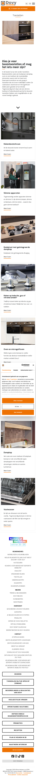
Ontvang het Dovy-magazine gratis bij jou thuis (18, 656)
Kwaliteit (18, 571)
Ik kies (18, 406)
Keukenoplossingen (18, 586)
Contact (18, 634)
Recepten (18, 730)
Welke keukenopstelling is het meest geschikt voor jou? (18, 559)
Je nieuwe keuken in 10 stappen (18, 615)
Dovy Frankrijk (18, 761)
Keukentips (18, 583)
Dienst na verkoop (18, 646)
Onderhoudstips (18, 580)
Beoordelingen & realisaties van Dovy (18, 692)
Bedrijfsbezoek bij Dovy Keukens (18, 630)
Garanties (18, 612)
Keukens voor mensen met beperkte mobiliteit (18, 567)
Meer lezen (7, 154)
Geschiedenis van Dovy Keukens (18, 609)
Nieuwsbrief (18, 750)
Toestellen (18, 577)
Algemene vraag (18, 649)
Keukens (17, 674)
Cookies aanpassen (22, 775)
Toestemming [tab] (6, 370)
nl (27, 4)
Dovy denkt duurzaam (18, 627)
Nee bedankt (18, 412)
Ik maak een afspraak (18, 8)
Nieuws (18, 590)
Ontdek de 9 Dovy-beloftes (18, 621)
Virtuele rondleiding (18, 624)
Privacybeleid (12, 775)
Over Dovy (18, 606)
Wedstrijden (17, 602)
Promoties (18, 723)
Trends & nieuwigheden (18, 593)
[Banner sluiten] (33, 365)
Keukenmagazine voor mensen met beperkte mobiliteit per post (17, 667)
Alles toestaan (18, 400)
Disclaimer (19, 773)
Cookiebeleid (27, 773)
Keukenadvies (18, 552)
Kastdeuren (18, 563)
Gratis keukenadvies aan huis (18, 643)
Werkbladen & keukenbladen (18, 555)
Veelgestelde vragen (18, 700)
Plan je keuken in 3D (18, 738)
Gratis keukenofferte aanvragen (18, 640)
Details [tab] (16, 370)
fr (30, 4)
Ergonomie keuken (18, 574)
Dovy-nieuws (18, 596)
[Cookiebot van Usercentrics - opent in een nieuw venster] (22, 365)
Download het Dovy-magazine (18, 652)
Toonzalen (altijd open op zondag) (18, 682)
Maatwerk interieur (18, 745)
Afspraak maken (18, 637)
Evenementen (18, 599)
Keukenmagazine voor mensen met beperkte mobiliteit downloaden (17, 662)
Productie (18, 618)
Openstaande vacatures (17, 707)
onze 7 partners (11, 379)
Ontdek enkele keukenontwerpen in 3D (18, 715)
